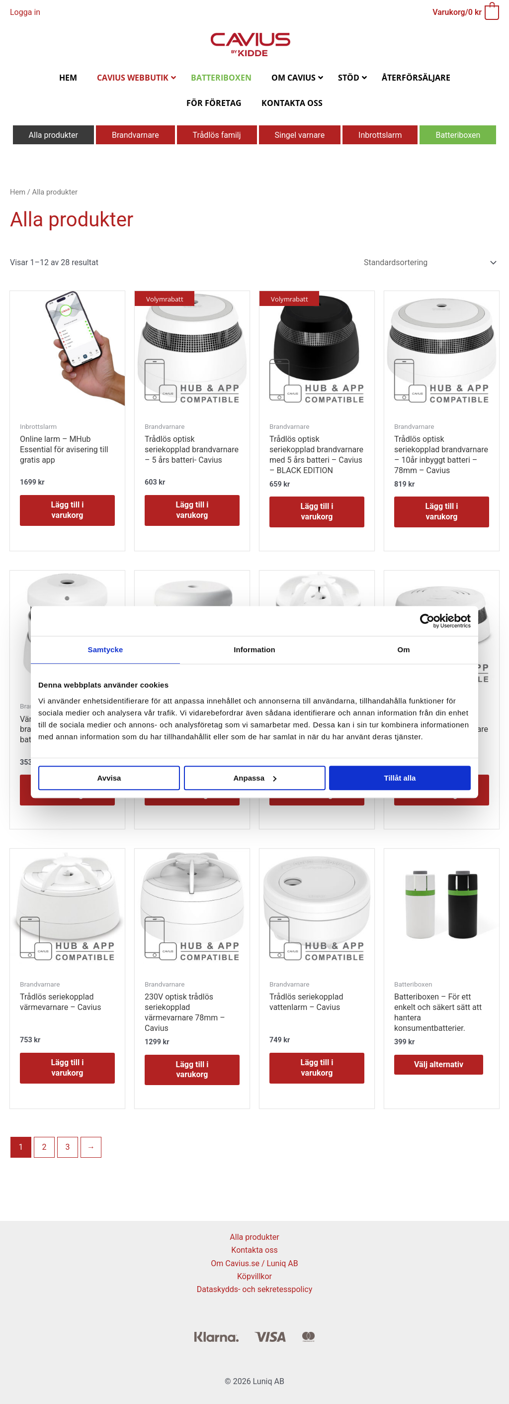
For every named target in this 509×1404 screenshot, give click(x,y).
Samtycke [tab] (105, 649)
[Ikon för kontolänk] (25, 12)
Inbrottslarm (380, 135)
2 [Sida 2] (44, 1147)
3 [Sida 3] (68, 1147)
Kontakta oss (254, 1250)
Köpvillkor (254, 1276)
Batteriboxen (457, 135)
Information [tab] (254, 649)
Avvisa (109, 778)
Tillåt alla (400, 778)
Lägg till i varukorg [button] (67, 510)
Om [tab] (403, 649)
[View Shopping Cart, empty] (465, 12)
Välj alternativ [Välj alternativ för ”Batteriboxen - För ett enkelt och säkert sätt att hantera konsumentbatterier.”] (438, 1064)
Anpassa (254, 778)
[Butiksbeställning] (428, 262)
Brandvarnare (135, 135)
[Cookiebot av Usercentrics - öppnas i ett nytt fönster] (427, 620)
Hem (17, 192)
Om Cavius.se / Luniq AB (254, 1263)
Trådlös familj (217, 135)
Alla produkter (53, 135)
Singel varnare (300, 135)
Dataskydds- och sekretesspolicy (255, 1289)
